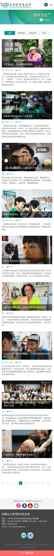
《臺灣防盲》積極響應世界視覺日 (19, 455)
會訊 (44, 33)
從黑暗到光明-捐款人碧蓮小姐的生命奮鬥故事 (25, 307)
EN (46, 4)
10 (43, 483)
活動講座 (32, 33)
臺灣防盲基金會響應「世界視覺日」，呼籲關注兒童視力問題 (26, 404)
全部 (10, 33)
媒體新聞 (21, 33)
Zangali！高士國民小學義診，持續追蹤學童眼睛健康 (26, 355)
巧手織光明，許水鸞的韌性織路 (18, 64)
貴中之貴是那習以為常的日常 (17, 261)
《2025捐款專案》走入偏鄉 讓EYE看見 (21, 168)
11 (48, 483)
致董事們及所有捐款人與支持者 (18, 116)
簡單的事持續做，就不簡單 (16, 214)
